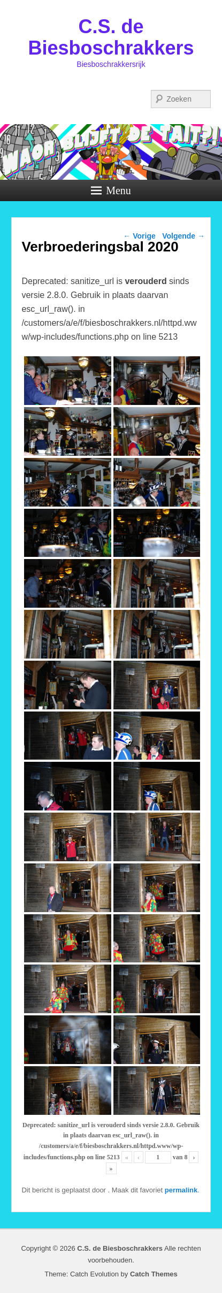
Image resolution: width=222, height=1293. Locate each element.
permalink (181, 1190)
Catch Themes (154, 1274)
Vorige (139, 236)
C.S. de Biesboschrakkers (111, 37)
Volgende (183, 236)
